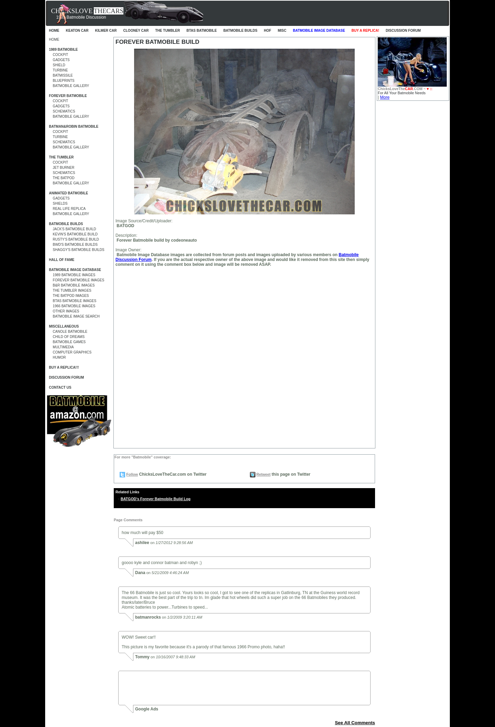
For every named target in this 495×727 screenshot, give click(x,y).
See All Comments (355, 722)
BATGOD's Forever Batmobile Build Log (155, 499)
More (384, 97)
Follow (132, 474)
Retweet (263, 474)
